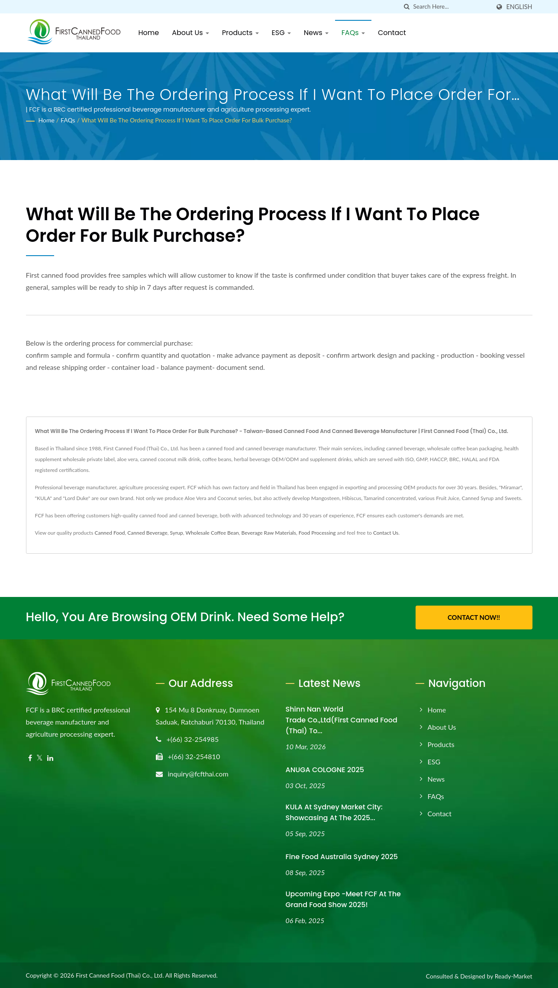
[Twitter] (39, 757)
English (519, 6)
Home (149, 33)
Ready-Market (513, 974)
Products (240, 33)
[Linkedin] (50, 757)
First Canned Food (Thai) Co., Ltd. (120, 974)
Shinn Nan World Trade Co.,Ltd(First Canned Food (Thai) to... (341, 719)
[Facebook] (30, 757)
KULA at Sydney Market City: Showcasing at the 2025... (334, 811)
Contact (392, 33)
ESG (281, 33)
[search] (406, 7)
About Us (190, 33)
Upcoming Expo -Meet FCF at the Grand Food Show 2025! (343, 898)
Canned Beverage (147, 532)
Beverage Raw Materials (269, 532)
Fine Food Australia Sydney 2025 (342, 855)
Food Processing (317, 532)
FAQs (353, 33)
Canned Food (109, 532)
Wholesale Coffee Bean (212, 532)
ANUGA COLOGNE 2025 (325, 768)
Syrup (176, 532)
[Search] (451, 7)
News (316, 33)
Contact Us (385, 532)
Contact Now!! (474, 617)
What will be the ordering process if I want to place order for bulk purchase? (186, 120)
